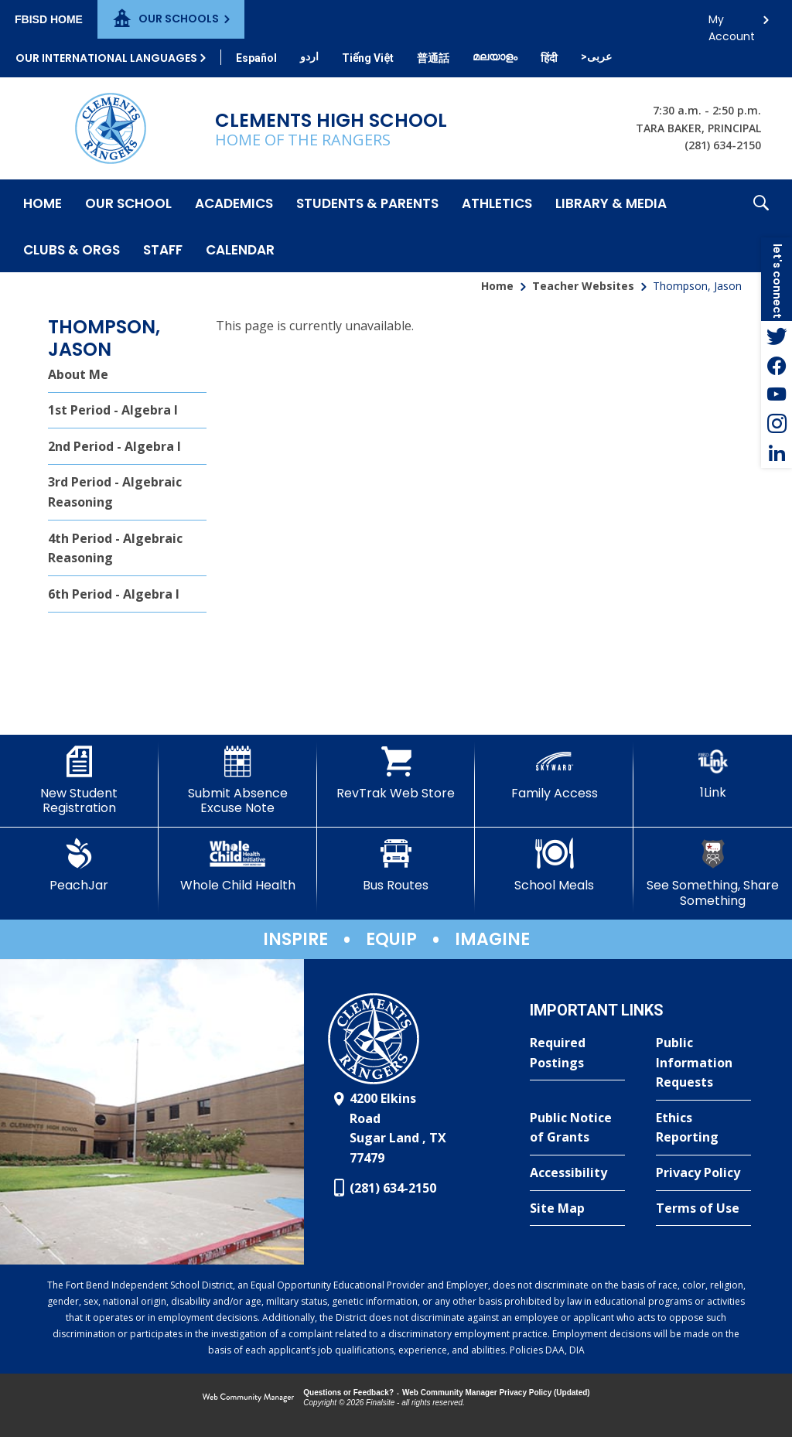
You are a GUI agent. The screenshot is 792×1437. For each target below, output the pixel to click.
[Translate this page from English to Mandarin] (433, 58)
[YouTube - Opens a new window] (776, 394)
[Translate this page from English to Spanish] (256, 58)
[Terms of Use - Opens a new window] (703, 1209)
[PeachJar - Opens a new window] (79, 865)
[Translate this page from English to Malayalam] (495, 56)
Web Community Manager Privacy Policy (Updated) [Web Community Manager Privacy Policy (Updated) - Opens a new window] (496, 1392)
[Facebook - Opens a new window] (776, 365)
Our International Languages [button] (106, 58)
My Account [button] (731, 24)
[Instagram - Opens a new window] (776, 424)
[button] (761, 225)
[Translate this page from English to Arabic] (596, 56)
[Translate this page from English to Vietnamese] (367, 58)
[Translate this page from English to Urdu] (309, 56)
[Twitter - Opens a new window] (776, 336)
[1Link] (712, 773)
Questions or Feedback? (348, 1392)
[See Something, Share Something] (712, 873)
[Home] (42, 202)
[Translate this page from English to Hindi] (549, 58)
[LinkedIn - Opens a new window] (776, 453)
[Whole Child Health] (237, 865)
